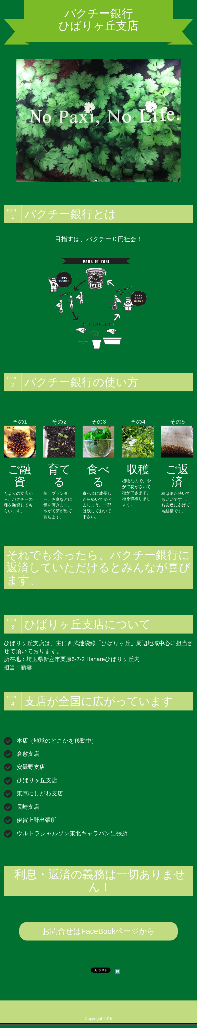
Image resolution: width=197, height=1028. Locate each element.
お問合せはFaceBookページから (98, 932)
